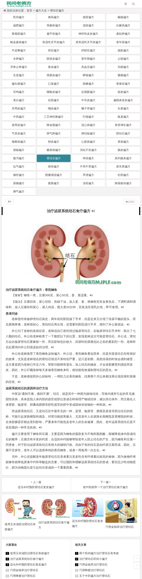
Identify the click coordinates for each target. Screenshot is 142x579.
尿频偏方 (18, 183)
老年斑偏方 (123, 42)
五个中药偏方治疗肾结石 (94, 575)
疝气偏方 (18, 166)
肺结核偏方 (88, 133)
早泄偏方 (88, 175)
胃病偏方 (123, 141)
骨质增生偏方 (123, 125)
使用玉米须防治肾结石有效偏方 (30, 553)
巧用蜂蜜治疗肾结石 (23, 575)
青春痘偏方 (123, 83)
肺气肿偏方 (54, 133)
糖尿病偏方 (54, 150)
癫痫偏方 (123, 17)
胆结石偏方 (123, 133)
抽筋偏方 (123, 50)
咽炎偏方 (53, 108)
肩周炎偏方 (19, 125)
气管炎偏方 (19, 133)
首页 (29, 10)
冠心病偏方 (88, 125)
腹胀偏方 (53, 183)
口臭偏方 (53, 83)
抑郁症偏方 (88, 50)
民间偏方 (18, 17)
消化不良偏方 (88, 150)
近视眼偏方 (88, 92)
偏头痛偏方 (19, 83)
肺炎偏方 (53, 141)
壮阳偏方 (123, 175)
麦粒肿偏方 (123, 33)
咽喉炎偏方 (54, 92)
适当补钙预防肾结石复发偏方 (28, 564)
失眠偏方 (123, 67)
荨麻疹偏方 (54, 25)
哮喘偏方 (88, 75)
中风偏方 (18, 116)
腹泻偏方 (18, 158)
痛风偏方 (53, 17)
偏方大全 (41, 10)
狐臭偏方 (123, 116)
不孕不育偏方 (88, 166)
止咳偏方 (123, 58)
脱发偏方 (123, 92)
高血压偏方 (88, 67)
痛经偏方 (18, 175)
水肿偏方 (18, 58)
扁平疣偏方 (54, 33)
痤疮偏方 (53, 166)
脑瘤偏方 (123, 75)
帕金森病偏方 (18, 42)
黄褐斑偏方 (19, 33)
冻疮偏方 (88, 183)
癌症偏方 (53, 50)
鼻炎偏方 (53, 67)
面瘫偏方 (88, 83)
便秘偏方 (18, 150)
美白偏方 (18, 100)
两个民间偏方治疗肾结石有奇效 (99, 553)
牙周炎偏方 (19, 108)
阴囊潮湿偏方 (53, 175)
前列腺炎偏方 (123, 158)
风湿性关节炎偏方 (53, 42)
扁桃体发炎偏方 (123, 100)
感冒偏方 (88, 17)
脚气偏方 (18, 191)
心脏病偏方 (88, 141)
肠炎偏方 (123, 150)
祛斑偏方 (53, 100)
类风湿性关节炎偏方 (88, 42)
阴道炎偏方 (54, 58)
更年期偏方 (88, 58)
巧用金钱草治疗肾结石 (24, 570)
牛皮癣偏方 (19, 50)
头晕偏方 (123, 108)
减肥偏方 (18, 25)
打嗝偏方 (88, 116)
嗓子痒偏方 (88, 108)
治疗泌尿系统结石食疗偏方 (27, 558)
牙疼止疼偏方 (18, 67)
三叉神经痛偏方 (54, 116)
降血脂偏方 (54, 125)
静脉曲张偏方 (123, 183)
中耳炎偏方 (88, 100)
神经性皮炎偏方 (88, 33)
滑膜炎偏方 (54, 75)
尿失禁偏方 (123, 166)
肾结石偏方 (57, 10)
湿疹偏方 (88, 25)
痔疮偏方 (88, 158)
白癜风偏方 (123, 25)
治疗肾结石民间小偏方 (93, 558)
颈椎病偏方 (19, 141)
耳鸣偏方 (18, 92)
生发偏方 (18, 75)
